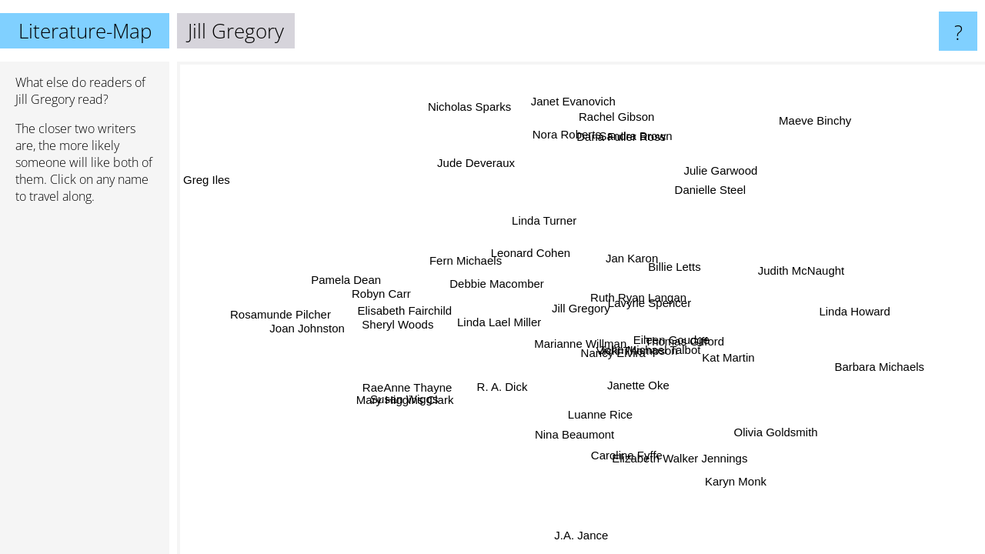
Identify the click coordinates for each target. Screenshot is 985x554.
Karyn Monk (739, 479)
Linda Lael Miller (499, 323)
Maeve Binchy (822, 126)
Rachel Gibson (613, 117)
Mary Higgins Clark (417, 410)
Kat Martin (726, 354)
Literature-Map (85, 31)
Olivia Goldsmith (774, 432)
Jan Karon (637, 257)
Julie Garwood (719, 172)
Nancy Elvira (618, 349)
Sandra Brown (637, 137)
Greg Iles (206, 180)
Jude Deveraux (467, 166)
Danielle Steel (730, 198)
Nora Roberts (567, 135)
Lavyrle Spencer (648, 301)
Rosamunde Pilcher (282, 324)
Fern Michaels (463, 262)
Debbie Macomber (496, 284)
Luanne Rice (611, 414)
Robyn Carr (381, 292)
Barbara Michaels (877, 370)
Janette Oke (637, 384)
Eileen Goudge (671, 338)
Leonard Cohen (527, 252)
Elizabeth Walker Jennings (684, 455)
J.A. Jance (580, 534)
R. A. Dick (504, 385)
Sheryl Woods (398, 330)
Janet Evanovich (565, 105)
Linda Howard (849, 325)
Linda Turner (541, 220)
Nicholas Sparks (476, 105)
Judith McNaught (802, 278)
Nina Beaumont (573, 432)
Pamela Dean (344, 276)
